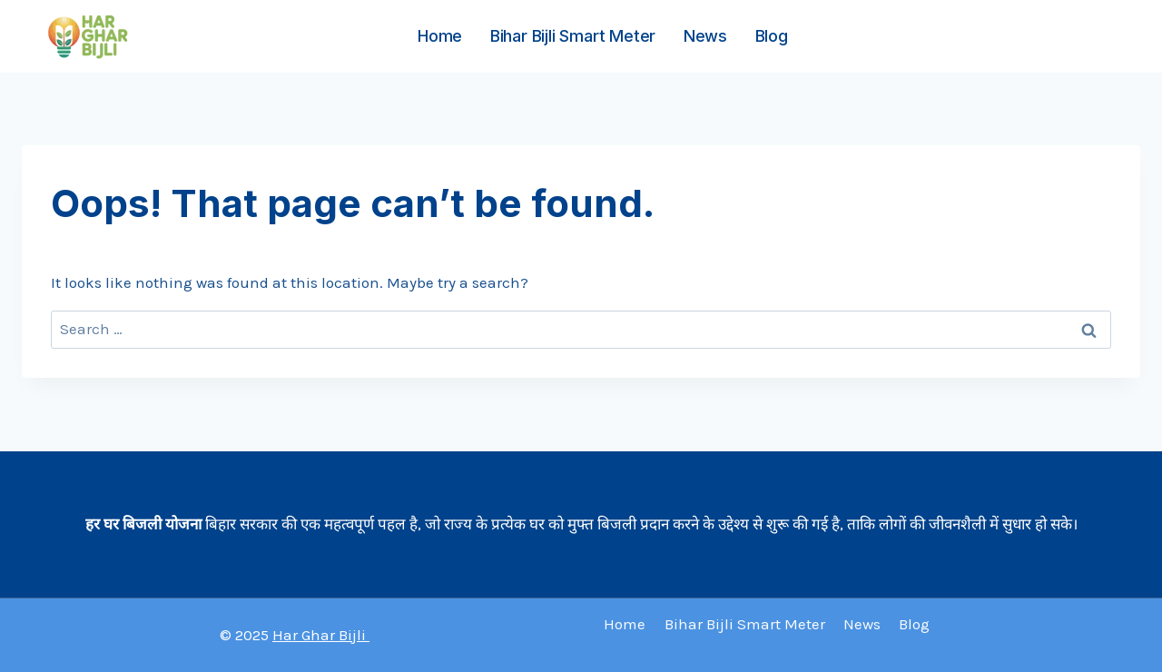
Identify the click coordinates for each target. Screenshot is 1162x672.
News (705, 35)
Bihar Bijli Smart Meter (572, 35)
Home (440, 35)
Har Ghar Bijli (320, 635)
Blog (771, 35)
